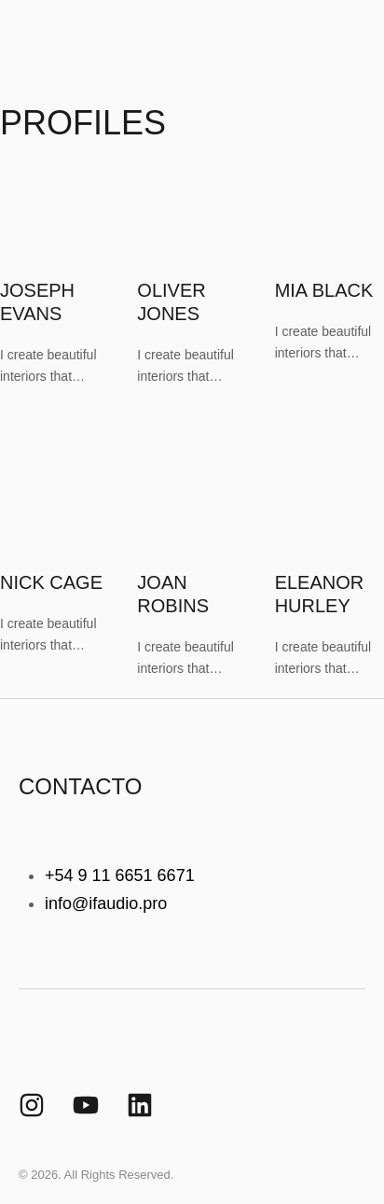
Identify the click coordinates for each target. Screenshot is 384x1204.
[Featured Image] (55, 280)
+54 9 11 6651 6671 (120, 875)
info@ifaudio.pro (106, 903)
